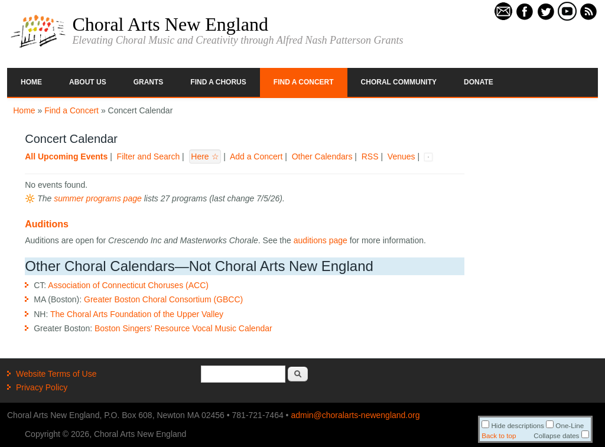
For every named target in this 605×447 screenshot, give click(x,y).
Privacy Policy (41, 387)
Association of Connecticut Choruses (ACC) (128, 285)
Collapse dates (561, 435)
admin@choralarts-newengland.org (355, 415)
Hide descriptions (513, 425)
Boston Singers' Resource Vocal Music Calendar (183, 328)
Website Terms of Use (56, 374)
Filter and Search (148, 156)
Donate (478, 82)
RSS (370, 156)
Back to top (499, 435)
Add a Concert (256, 156)
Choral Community (399, 82)
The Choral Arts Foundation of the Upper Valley (136, 314)
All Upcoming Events (66, 156)
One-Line (565, 425)
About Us (87, 82)
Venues (401, 156)
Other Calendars (322, 156)
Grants (149, 82)
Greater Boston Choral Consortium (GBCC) (163, 299)
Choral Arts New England (170, 24)
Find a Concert (304, 82)
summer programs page (98, 198)
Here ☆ (205, 156)
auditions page (320, 240)
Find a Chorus (218, 82)
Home (31, 82)
